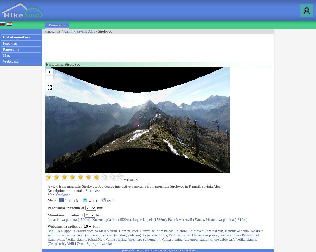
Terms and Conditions (184, 250)
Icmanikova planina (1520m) (69, 220)
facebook (68, 201)
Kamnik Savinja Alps (79, 31)
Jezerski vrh (214, 231)
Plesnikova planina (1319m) (227, 220)
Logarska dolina (155, 235)
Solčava (226, 235)
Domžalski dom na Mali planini (163, 231)
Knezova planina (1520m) (111, 220)
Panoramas (52, 31)
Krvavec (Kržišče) (85, 235)
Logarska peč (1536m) (149, 220)
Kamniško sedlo (237, 231)
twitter (90, 201)
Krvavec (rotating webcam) (121, 235)
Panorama (57, 25)
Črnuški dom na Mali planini (95, 231)
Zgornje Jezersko (99, 244)
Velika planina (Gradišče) (85, 239)
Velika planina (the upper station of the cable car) (197, 239)
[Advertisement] (138, 46)
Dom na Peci (128, 231)
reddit (109, 201)
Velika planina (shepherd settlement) (133, 239)
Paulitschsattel (179, 235)
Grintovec (196, 231)
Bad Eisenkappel (60, 231)
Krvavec (63, 235)
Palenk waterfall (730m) (186, 220)
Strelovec (93, 191)
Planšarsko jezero (205, 235)
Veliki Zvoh (76, 244)
